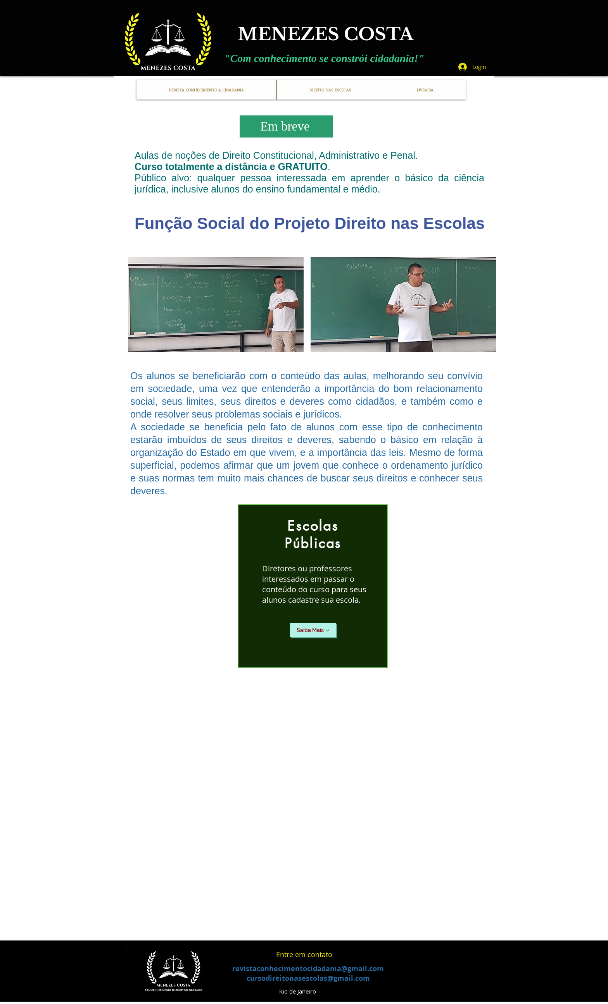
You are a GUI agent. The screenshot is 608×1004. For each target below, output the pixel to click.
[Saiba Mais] (313, 630)
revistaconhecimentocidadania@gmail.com (308, 968)
